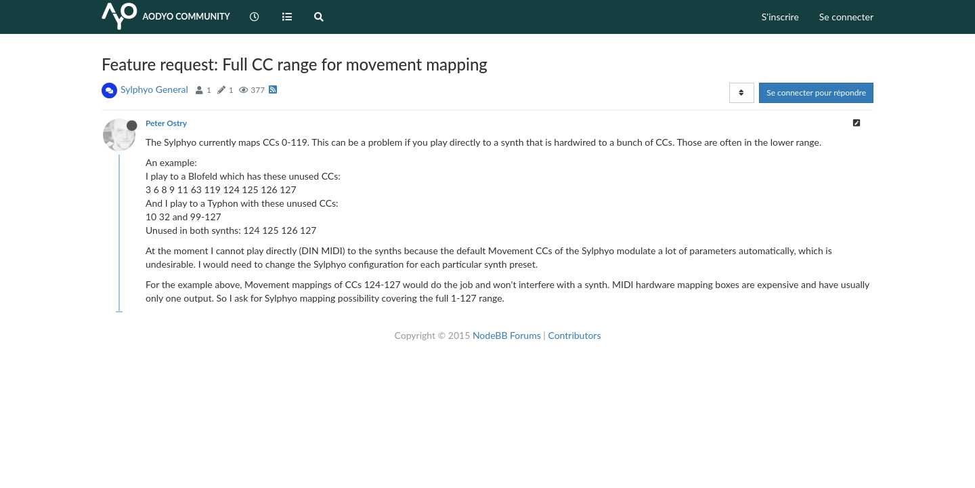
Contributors (574, 335)
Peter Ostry (166, 123)
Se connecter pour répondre (816, 92)
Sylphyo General (154, 89)
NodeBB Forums (507, 335)
